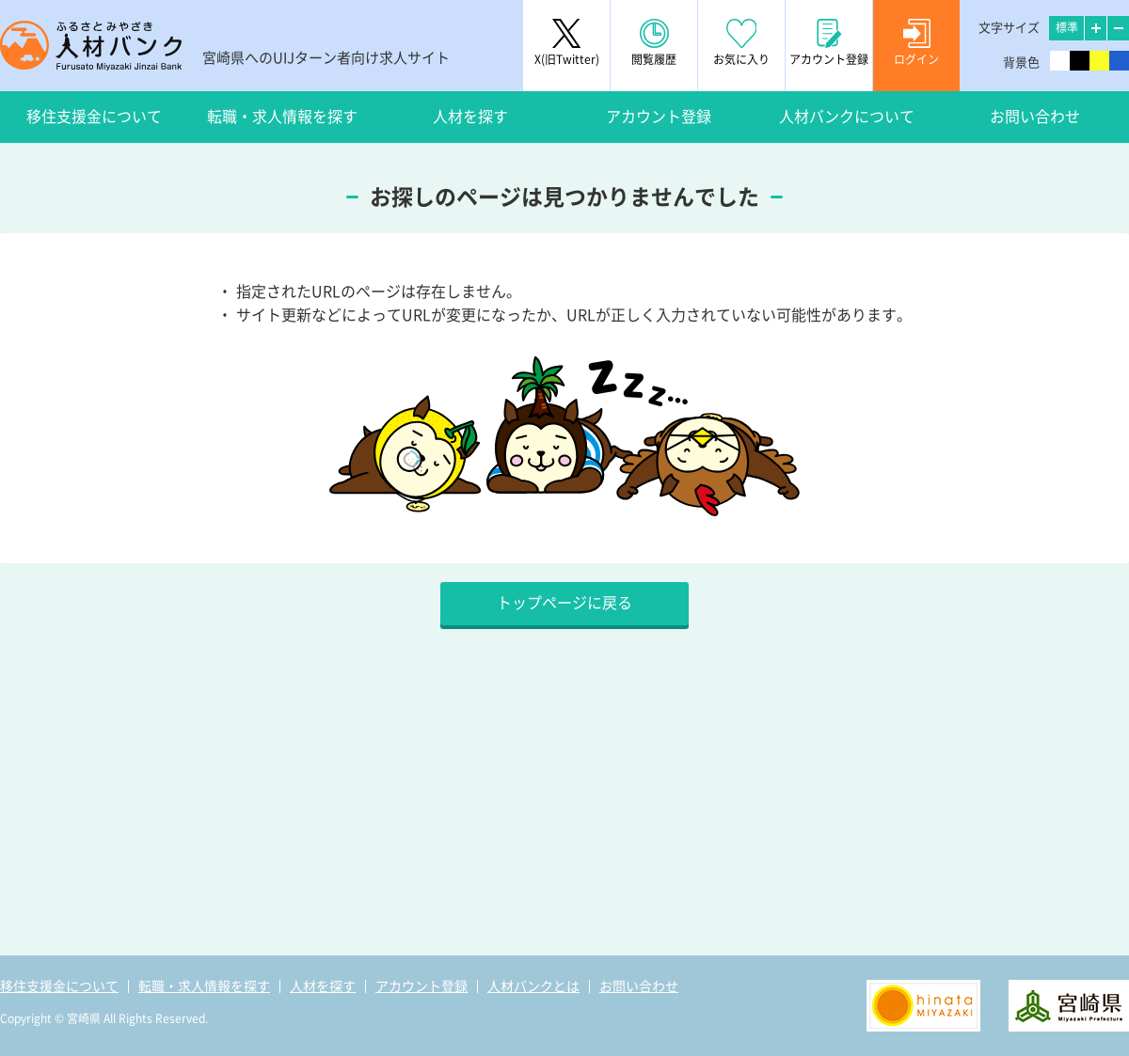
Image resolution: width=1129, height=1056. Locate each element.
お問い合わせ (1035, 116)
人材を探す (470, 116)
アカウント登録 (658, 116)
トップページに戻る (564, 602)
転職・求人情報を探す (282, 116)
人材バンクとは (533, 986)
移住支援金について (94, 116)
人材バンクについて (846, 116)
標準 (1067, 27)
